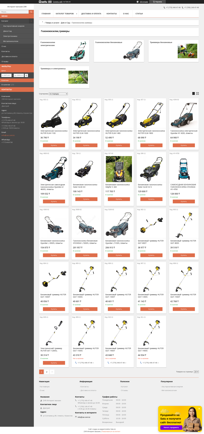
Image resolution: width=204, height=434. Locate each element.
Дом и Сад (7, 31)
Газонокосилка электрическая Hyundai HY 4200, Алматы (183, 132)
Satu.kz (113, 429)
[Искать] (31, 12)
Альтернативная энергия (13, 26)
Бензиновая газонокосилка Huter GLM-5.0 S (150, 185)
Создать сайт (58, 2)
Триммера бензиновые (161, 42)
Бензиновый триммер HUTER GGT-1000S (86, 295)
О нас (4, 46)
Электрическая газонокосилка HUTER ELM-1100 (53, 132)
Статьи (139, 14)
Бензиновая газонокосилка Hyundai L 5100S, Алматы (117, 242)
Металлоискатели (10, 41)
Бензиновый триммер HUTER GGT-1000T (53, 295)
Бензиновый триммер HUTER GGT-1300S (151, 295)
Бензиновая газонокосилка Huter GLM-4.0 (85, 185)
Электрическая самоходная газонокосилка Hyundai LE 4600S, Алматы (52, 186)
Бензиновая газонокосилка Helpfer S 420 (117, 185)
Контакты (6, 51)
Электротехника (10, 36)
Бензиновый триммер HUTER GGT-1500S (86, 349)
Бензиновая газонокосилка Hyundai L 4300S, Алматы (52, 242)
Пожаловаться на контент (111, 431)
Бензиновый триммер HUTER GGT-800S (183, 242)
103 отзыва (144, 2)
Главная (46, 14)
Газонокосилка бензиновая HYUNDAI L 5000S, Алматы (85, 242)
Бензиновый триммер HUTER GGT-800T (151, 242)
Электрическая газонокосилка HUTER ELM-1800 (151, 132)
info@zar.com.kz (8, 135)
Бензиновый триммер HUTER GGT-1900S (151, 349)
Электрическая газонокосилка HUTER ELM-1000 (86, 132)
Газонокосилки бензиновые (108, 42)
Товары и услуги (52, 23)
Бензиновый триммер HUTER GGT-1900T (118, 349)
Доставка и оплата (9, 56)
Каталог (5, 21)
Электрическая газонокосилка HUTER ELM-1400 (118, 132)
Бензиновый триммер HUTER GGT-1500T (183, 295)
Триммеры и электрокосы (53, 68)
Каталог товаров (65, 14)
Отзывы (5, 61)
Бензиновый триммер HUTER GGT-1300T (118, 295)
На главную (45, 386)
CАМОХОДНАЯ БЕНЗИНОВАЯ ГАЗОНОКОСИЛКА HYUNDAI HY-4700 (183, 186)
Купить (54, 145)
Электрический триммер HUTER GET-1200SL (51, 349)
